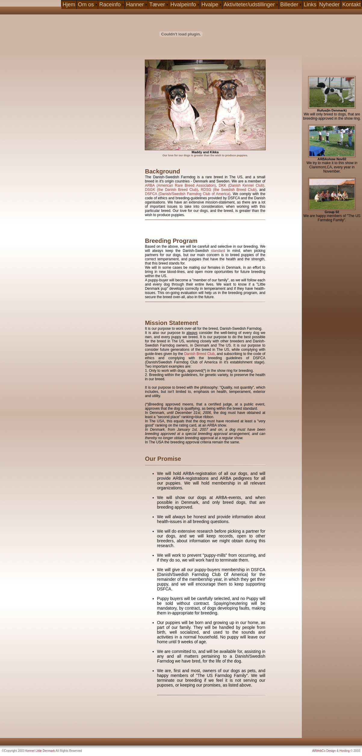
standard (218, 251)
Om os (86, 5)
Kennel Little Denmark (40, 750)
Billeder (289, 5)
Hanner (135, 5)
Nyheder (329, 5)
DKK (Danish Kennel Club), (242, 185)
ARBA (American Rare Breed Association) (180, 185)
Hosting (344, 750)
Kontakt (351, 5)
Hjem (69, 5)
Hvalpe (209, 5)
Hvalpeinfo (183, 5)
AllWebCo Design (324, 750)
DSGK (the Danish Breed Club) (171, 190)
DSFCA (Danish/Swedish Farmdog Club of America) (188, 194)
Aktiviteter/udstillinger (249, 5)
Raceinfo (110, 5)
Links (310, 5)
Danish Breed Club (199, 354)
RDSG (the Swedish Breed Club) (228, 190)
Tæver (157, 5)
